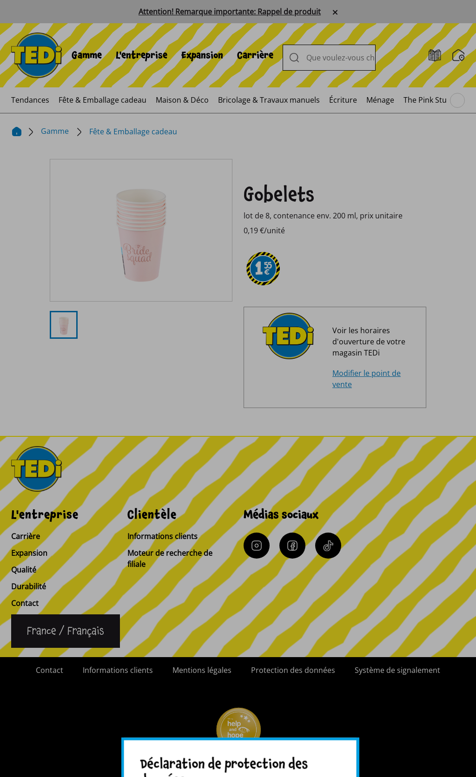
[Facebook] (292, 546)
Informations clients (162, 536)
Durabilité (28, 586)
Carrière (255, 55)
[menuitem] (87, 55)
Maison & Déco (182, 100)
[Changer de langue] (65, 631)
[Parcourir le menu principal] (457, 100)
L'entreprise (141, 55)
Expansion (202, 55)
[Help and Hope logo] (238, 733)
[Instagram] (257, 546)
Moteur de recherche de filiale (169, 558)
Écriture (343, 100)
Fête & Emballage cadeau (102, 100)
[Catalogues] (435, 55)
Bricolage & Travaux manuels (269, 100)
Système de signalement (397, 670)
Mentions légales (201, 670)
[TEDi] (36, 54)
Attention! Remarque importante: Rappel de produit (230, 12)
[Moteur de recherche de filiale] (458, 55)
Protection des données (293, 670)
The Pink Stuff (427, 100)
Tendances (30, 100)
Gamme (87, 55)
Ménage (380, 100)
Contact (25, 603)
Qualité (23, 570)
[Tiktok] (328, 546)
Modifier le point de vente (366, 378)
